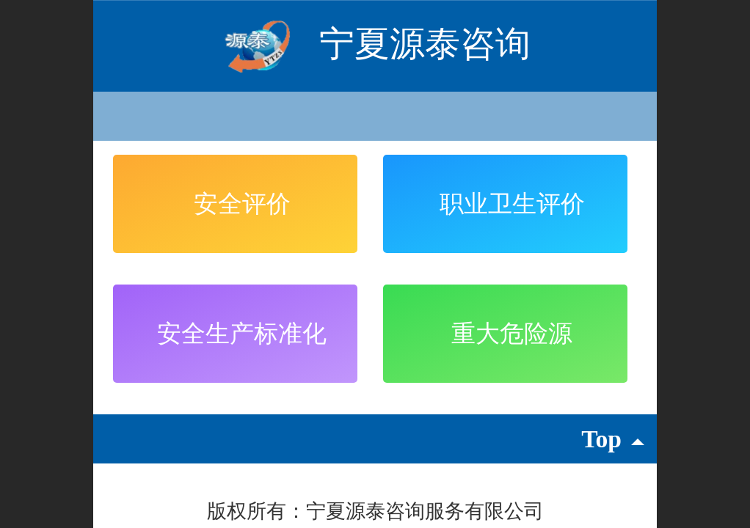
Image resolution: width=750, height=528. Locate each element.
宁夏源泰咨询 (425, 43)
